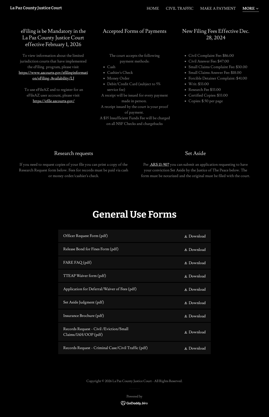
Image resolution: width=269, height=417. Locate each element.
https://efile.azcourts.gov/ (54, 101)
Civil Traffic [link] (180, 8)
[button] (251, 9)
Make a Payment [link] (218, 8)
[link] (36, 8)
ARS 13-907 (159, 164)
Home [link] (153, 8)
